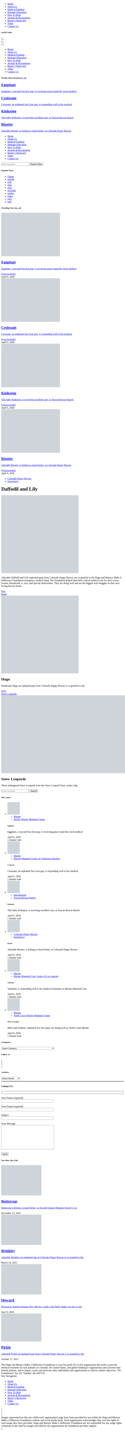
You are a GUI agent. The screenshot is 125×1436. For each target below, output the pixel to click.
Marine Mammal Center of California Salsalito (37, 858)
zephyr (10, 193)
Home (10, 3)
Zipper (10, 176)
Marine (17, 816)
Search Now (36, 164)
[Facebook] (2, 38)
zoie (9, 201)
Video (10, 23)
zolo (9, 182)
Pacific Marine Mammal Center (29, 819)
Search (33, 791)
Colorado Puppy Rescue (19, 478)
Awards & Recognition (18, 18)
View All (22, 78)
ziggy (10, 196)
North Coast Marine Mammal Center (32, 1015)
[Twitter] (2, 41)
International (20, 895)
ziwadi (10, 179)
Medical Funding (15, 9)
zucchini (11, 190)
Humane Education (16, 12)
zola (9, 187)
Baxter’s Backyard (16, 20)
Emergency (13, 481)
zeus (9, 185)
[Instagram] (2, 44)
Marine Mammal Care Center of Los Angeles (36, 976)
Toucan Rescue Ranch (25, 898)
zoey (9, 199)
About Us (12, 6)
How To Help (14, 15)
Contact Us (13, 26)
